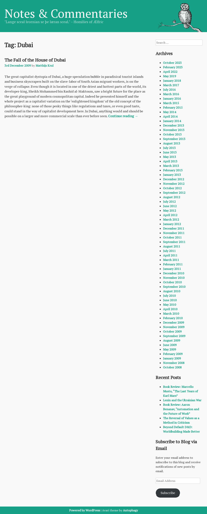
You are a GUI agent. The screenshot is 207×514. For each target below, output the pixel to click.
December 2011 (173, 228)
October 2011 (172, 237)
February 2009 (173, 354)
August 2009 (171, 340)
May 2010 (169, 305)
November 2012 (173, 184)
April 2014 (170, 116)
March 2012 (171, 219)
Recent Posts (168, 377)
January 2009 (172, 358)
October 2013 (172, 134)
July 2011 (169, 251)
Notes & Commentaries (66, 13)
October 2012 (172, 188)
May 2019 (169, 76)
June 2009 (170, 345)
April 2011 (170, 255)
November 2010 (173, 278)
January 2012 (172, 224)
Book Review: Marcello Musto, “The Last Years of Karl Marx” (180, 391)
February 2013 (173, 170)
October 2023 (172, 63)
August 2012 (171, 197)
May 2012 (169, 210)
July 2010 (169, 296)
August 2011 (171, 246)
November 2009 (173, 327)
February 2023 (173, 67)
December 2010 (173, 273)
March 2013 (171, 166)
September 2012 (174, 193)
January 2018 (172, 81)
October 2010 (172, 282)
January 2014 (172, 121)
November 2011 (173, 233)
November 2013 (173, 130)
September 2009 (174, 336)
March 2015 (171, 103)
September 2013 (174, 139)
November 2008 (173, 363)
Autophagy (130, 510)
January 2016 (172, 98)
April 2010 (170, 309)
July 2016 (169, 90)
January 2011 (172, 269)
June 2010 (170, 300)
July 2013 (169, 148)
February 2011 (173, 264)
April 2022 (170, 72)
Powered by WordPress (84, 510)
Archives (164, 53)
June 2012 (170, 206)
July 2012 (169, 202)
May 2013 (169, 157)
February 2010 (173, 318)
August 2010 (171, 291)
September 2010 (174, 287)
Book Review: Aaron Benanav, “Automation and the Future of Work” (181, 409)
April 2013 (170, 161)
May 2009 (169, 349)
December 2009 (173, 322)
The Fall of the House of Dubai (35, 60)
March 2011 (171, 260)
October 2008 (172, 367)
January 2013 (172, 175)
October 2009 (172, 331)
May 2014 (169, 112)
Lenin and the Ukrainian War (182, 400)
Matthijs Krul (44, 65)
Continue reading (123, 116)
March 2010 (171, 313)
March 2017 (171, 85)
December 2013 (173, 125)
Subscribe (168, 492)
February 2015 (173, 107)
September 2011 (174, 242)
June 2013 (170, 152)
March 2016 (171, 94)
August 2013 (171, 143)
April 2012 (170, 215)
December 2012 (173, 179)
